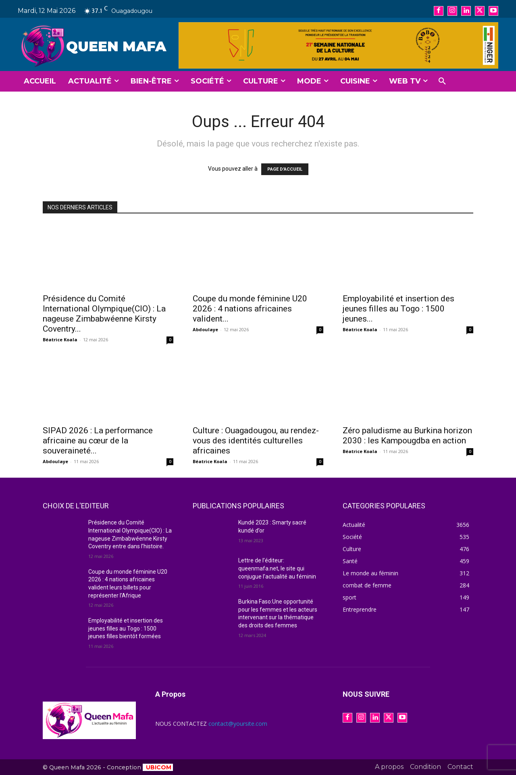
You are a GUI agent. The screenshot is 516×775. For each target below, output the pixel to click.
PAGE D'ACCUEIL (284, 169)
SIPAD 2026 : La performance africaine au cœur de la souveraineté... (98, 440)
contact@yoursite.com (237, 723)
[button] (442, 81)
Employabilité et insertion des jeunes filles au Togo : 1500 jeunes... (398, 309)
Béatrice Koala (60, 339)
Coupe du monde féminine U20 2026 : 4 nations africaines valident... (250, 309)
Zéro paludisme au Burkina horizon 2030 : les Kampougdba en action (407, 435)
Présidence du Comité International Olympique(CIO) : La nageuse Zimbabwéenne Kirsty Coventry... (104, 314)
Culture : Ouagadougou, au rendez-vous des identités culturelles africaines (256, 440)
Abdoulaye (205, 329)
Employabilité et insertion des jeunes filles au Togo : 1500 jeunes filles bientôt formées (125, 628)
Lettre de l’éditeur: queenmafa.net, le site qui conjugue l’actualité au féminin (277, 568)
